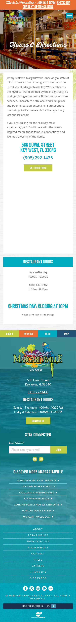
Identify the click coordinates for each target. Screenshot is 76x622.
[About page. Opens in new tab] (38, 529)
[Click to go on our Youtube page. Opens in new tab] (44, 588)
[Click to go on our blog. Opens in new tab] (50, 588)
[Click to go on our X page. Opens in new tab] (31, 588)
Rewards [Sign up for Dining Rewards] (28, 333)
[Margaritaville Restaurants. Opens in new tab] (38, 481)
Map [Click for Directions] (66, 333)
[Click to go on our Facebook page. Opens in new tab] (25, 588)
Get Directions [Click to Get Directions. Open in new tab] (38, 167)
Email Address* (16, 443)
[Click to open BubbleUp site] (38, 615)
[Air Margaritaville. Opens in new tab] (38, 499)
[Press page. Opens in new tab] (38, 560)
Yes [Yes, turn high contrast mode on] (48, 606)
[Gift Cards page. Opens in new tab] (38, 578)
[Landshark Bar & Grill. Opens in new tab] (38, 487)
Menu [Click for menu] (47, 333)
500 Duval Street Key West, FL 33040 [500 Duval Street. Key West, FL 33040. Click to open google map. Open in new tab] (38, 147)
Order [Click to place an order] (9, 333)
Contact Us (38, 420)
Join (58, 449)
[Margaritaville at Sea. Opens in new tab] (38, 511)
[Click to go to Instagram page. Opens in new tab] (41, 459)
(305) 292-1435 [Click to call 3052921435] (38, 158)
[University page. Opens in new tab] (38, 572)
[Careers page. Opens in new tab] (38, 566)
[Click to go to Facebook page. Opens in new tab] (35, 459)
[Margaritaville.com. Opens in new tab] (38, 517)
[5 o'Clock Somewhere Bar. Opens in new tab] (38, 493)
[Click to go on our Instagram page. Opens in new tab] (38, 588)
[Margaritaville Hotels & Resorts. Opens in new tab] (38, 505)
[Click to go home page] (15, 20)
